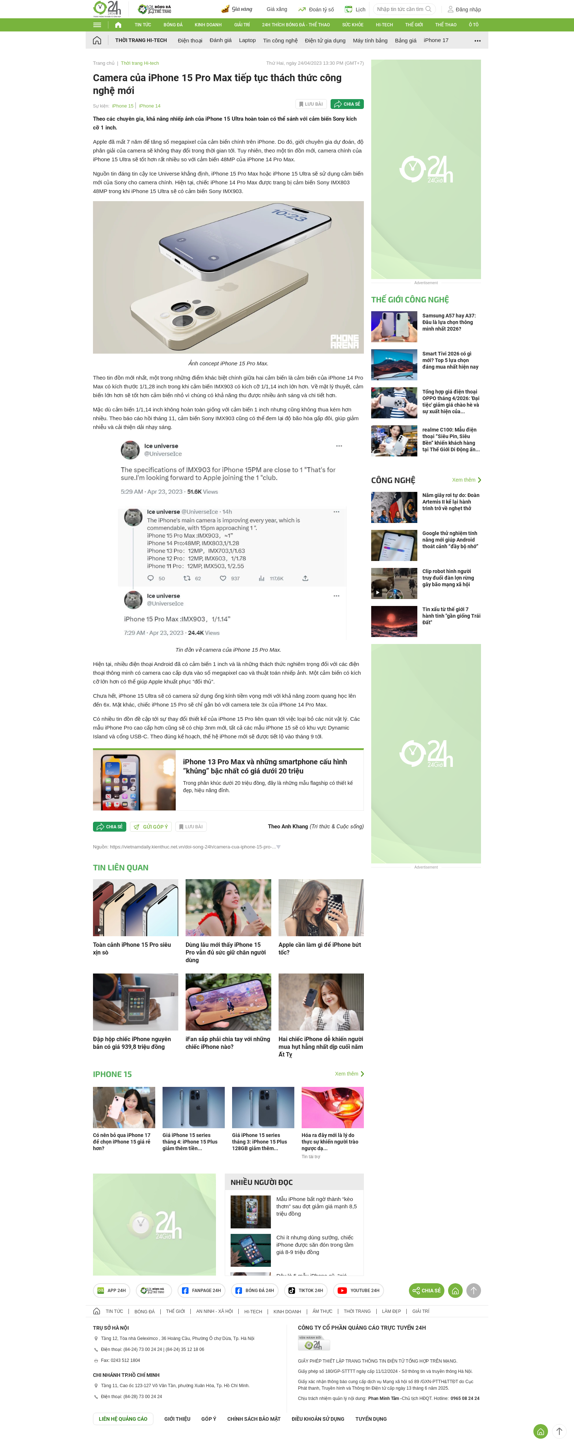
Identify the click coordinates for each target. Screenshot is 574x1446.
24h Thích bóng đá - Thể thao (296, 24)
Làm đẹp (391, 1311)
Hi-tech (384, 24)
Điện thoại (190, 40)
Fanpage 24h (201, 1290)
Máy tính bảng (370, 40)
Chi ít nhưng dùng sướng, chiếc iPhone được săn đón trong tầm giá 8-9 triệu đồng (314, 1244)
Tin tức (143, 24)
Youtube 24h (359, 1290)
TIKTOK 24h (305, 1290)
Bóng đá (173, 24)
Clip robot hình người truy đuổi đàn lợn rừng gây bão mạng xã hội (448, 577)
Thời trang (357, 1311)
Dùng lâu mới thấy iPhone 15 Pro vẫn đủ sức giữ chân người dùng (226, 952)
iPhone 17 (436, 40)
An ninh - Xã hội (214, 1311)
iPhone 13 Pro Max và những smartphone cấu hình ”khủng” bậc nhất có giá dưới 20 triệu (265, 766)
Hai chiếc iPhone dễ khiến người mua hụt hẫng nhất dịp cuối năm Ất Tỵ (321, 1047)
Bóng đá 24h (254, 1290)
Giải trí (242, 24)
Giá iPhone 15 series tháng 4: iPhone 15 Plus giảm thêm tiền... (190, 1141)
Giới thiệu (177, 1419)
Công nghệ (393, 480)
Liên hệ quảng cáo (123, 1419)
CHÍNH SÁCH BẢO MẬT (254, 1419)
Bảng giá (406, 40)
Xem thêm (346, 1074)
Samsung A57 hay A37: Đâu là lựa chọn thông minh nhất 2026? (449, 322)
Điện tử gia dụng (325, 40)
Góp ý (208, 1419)
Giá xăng (277, 9)
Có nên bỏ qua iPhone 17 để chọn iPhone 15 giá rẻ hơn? (121, 1141)
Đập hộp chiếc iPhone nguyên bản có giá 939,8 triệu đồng (132, 1043)
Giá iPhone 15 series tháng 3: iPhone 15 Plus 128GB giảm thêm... (259, 1141)
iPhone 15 (123, 106)
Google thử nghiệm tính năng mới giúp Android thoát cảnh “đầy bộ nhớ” (450, 539)
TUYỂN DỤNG (371, 1419)
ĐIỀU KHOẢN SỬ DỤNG (318, 1419)
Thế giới (414, 24)
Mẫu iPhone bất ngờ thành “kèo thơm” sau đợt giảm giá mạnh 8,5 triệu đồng (316, 1206)
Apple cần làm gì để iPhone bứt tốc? (320, 948)
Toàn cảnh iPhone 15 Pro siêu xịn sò (132, 948)
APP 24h (111, 1290)
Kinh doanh (208, 24)
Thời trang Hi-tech (141, 40)
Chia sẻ (352, 104)
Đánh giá (221, 40)
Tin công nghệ (280, 40)
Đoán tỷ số (316, 9)
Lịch (355, 9)
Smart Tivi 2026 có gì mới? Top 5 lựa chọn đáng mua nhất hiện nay (450, 360)
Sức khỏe (353, 24)
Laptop (247, 40)
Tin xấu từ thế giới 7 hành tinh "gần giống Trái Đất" (451, 615)
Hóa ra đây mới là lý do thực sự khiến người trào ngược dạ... (330, 1141)
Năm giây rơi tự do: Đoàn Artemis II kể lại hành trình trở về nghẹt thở (451, 501)
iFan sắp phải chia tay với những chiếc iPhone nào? (228, 1043)
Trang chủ (104, 63)
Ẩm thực (323, 1311)
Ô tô (473, 24)
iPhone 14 (150, 106)
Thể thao (445, 24)
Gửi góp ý (151, 827)
